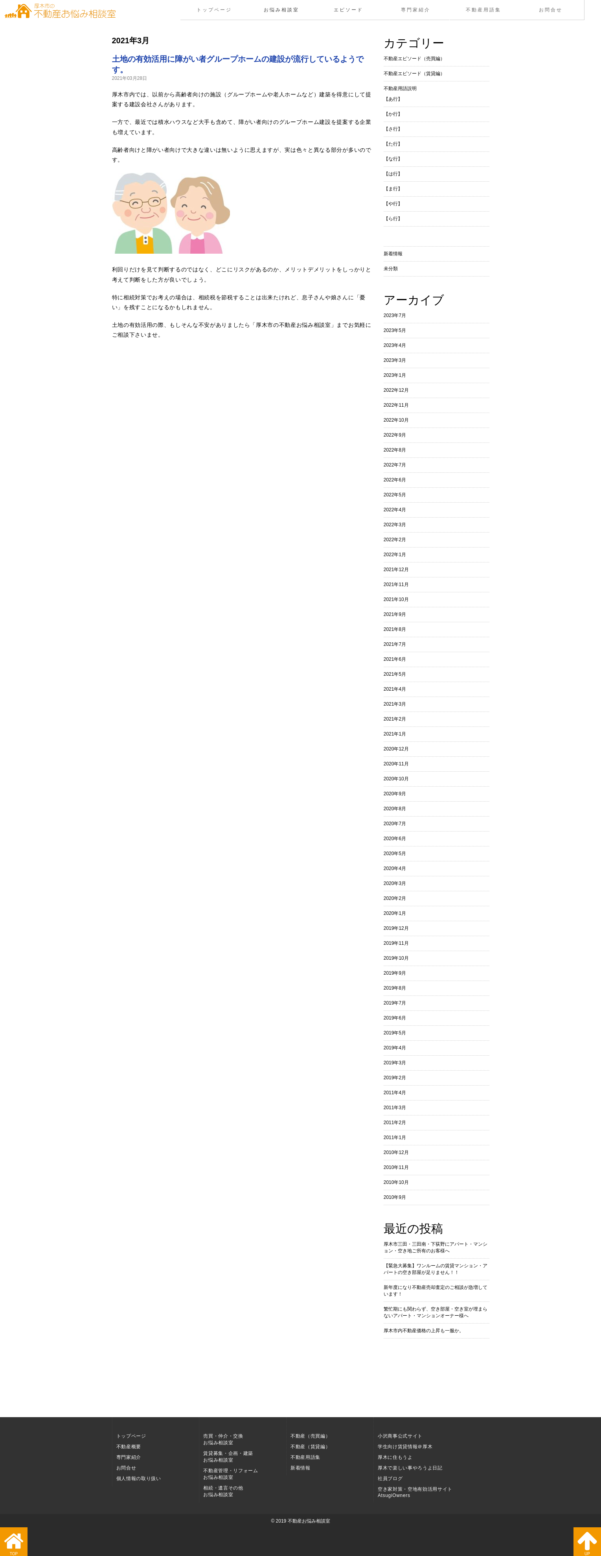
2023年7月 (395, 315)
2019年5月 (395, 1033)
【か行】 (393, 114)
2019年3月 (395, 1063)
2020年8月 (395, 808)
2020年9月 (395, 793)
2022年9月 (395, 435)
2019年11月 (396, 943)
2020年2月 (395, 898)
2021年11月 (396, 584)
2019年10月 (396, 958)
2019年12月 (396, 928)
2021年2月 (395, 719)
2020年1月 (395, 913)
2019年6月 (395, 1018)
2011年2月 (395, 1122)
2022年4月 (395, 510)
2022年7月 (395, 465)
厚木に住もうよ (395, 1457)
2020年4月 (395, 868)
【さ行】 (393, 129)
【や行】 (393, 203)
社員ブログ (390, 1478)
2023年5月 (395, 330)
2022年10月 (396, 420)
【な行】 (393, 159)
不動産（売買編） (310, 1436)
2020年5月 (395, 853)
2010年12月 (396, 1152)
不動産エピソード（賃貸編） (414, 73)
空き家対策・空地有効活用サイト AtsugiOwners (415, 1492)
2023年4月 (395, 345)
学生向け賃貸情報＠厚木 (405, 1446)
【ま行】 (393, 189)
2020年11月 (396, 764)
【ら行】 (393, 218)
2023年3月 (395, 360)
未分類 (391, 268)
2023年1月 (395, 375)
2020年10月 (396, 779)
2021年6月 (395, 659)
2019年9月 (395, 973)
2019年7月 (395, 1003)
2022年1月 (395, 554)
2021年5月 (395, 674)
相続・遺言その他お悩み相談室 (223, 1491)
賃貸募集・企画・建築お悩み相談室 (228, 1457)
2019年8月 (395, 988)
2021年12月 (396, 569)
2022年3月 (395, 524)
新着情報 (393, 253)
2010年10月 (396, 1182)
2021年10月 (396, 599)
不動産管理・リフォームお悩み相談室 (230, 1474)
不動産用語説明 (400, 88)
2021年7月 (395, 644)
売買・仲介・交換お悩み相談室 (223, 1439)
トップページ (214, 10)
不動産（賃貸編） (310, 1446)
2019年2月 (395, 1077)
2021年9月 (395, 614)
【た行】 (393, 144)
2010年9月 (395, 1197)
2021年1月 (395, 734)
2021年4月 (395, 689)
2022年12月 (396, 390)
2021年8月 (395, 629)
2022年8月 (395, 450)
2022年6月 (395, 480)
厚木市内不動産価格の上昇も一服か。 (424, 1330)
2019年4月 (395, 1048)
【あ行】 (393, 99)
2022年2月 (395, 539)
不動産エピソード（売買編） (414, 58)
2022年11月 (396, 405)
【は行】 (393, 174)
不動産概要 (128, 1446)
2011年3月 (395, 1107)
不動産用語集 (483, 10)
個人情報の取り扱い (138, 1478)
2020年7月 (395, 823)
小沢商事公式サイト (400, 1436)
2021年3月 (395, 704)
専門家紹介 (416, 10)
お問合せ (550, 10)
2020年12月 (396, 749)
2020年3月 (395, 883)
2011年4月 (395, 1092)
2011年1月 (395, 1137)
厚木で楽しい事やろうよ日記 (410, 1468)
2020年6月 (395, 838)
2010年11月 (396, 1167)
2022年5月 (395, 495)
